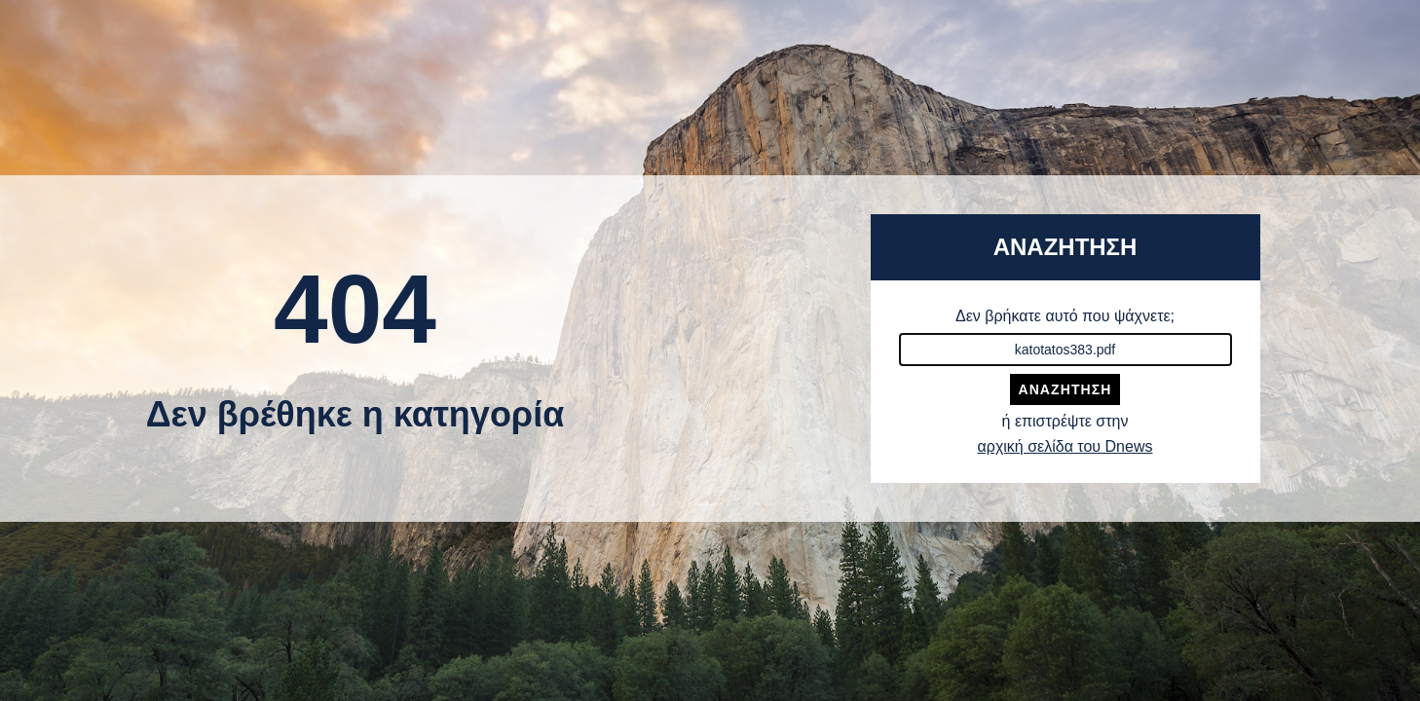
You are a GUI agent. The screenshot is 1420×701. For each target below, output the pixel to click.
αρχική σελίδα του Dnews (1065, 446)
